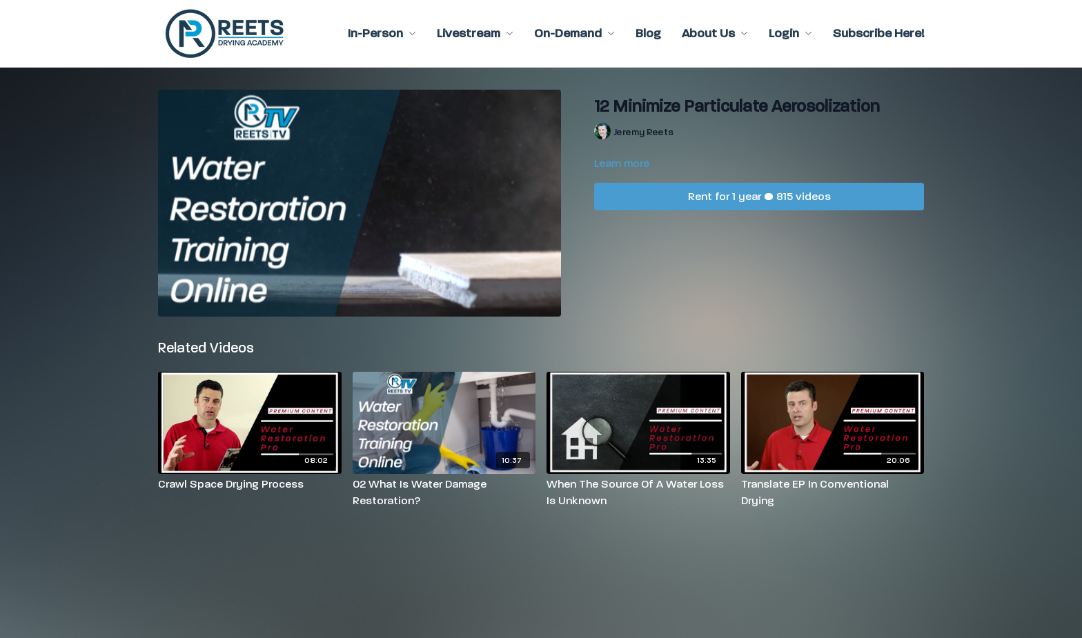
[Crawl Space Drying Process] (250, 484)
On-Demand (574, 33)
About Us (715, 33)
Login (790, 33)
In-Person (382, 33)
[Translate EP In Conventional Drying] (833, 492)
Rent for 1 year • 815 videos (759, 196)
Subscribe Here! (878, 33)
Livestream (475, 33)
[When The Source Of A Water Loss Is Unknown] (638, 492)
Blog (648, 33)
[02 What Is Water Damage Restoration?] (444, 492)
